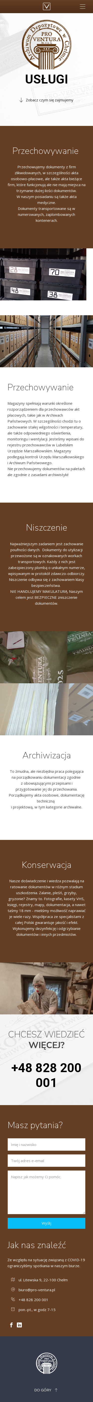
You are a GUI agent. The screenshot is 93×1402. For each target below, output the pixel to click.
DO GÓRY (46, 1389)
